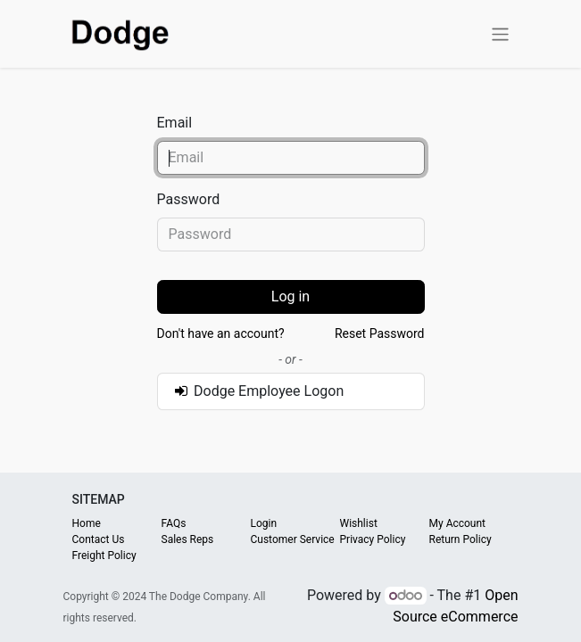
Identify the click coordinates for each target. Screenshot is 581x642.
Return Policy (460, 539)
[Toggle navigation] (500, 33)
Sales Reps (188, 539)
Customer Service (293, 539)
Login (264, 523)
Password (188, 199)
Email (175, 122)
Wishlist (359, 523)
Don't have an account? (221, 333)
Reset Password (380, 333)
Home (86, 523)
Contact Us (98, 539)
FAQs (174, 523)
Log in (290, 296)
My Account (457, 523)
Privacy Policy (373, 539)
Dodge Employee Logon (258, 391)
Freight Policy (104, 555)
